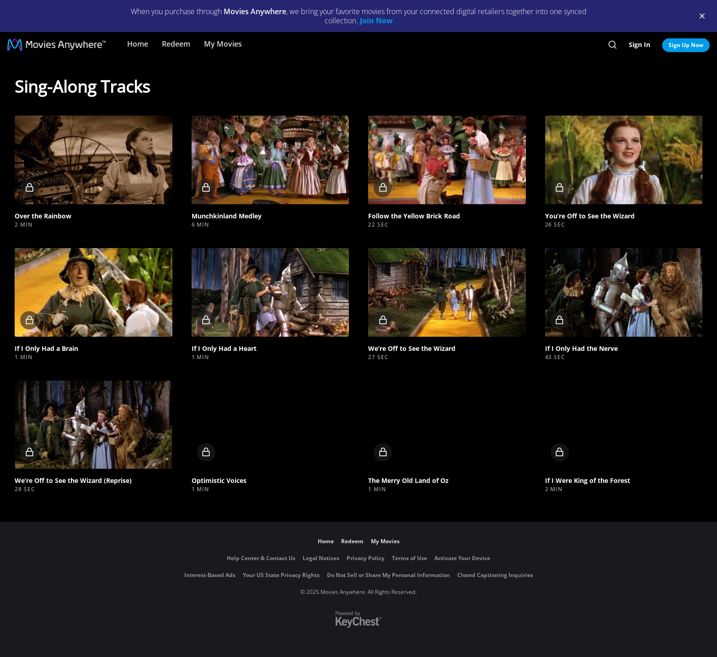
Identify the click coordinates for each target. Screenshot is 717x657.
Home (137, 44)
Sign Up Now (686, 45)
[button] (93, 160)
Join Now (376, 21)
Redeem (176, 44)
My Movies (223, 44)
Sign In (639, 44)
